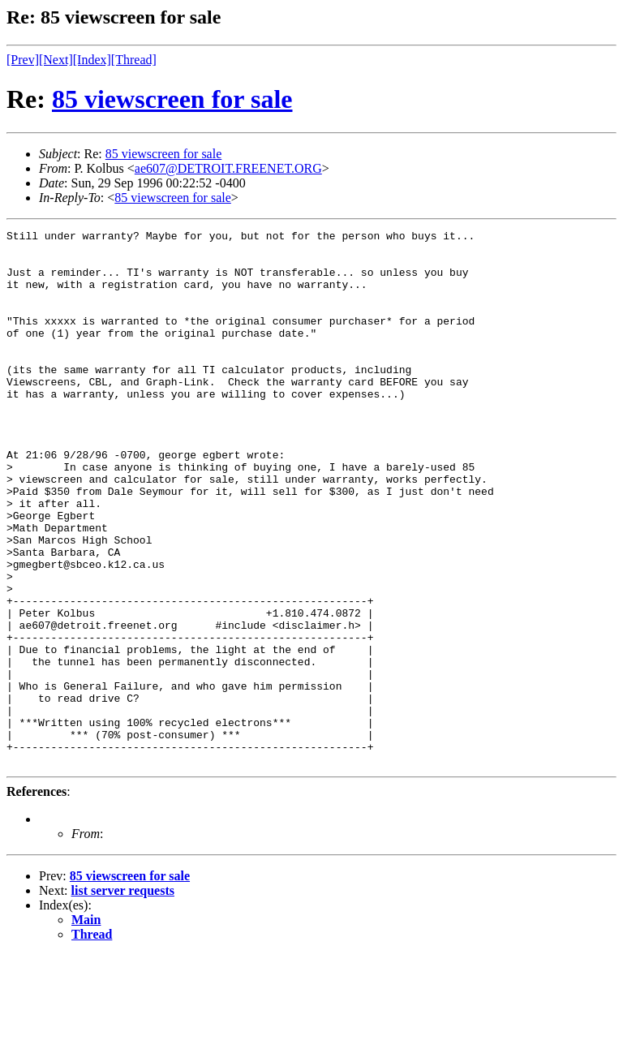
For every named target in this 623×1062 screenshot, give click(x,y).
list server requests (122, 997)
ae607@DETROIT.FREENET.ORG (228, 168)
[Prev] (22, 60)
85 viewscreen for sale (172, 99)
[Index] (92, 60)
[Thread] (134, 60)
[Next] (56, 60)
